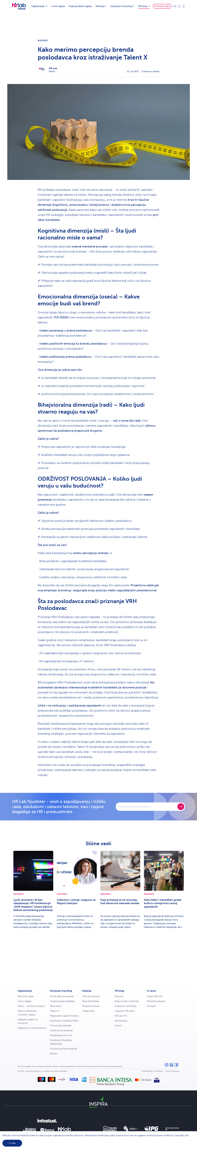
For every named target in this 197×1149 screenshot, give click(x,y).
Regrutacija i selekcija (127, 1001)
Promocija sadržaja (60, 1025)
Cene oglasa (58, 6)
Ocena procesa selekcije (63, 1048)
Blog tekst (55, 1006)
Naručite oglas (26, 996)
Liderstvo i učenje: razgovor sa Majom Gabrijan (76, 901)
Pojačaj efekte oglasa (80, 6)
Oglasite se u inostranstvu (32, 1027)
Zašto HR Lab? (155, 996)
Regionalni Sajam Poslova (64, 1015)
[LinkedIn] (171, 1066)
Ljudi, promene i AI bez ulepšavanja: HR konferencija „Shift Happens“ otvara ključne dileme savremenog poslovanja (33, 905)
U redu (12, 1143)
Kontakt (151, 1006)
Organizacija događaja (62, 1001)
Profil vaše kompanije (62, 996)
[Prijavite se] (180, 806)
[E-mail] (147, 806)
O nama (151, 990)
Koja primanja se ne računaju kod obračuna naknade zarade (119, 901)
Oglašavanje (25, 990)
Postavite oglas (162, 6)
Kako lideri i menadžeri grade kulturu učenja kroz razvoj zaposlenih (162, 903)
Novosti (43, 40)
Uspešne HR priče (125, 1010)
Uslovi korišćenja (172, 1071)
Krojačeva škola (90, 1006)
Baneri (53, 1053)
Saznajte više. (181, 1135)
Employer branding (61, 990)
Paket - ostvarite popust (31, 1006)
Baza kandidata (90, 1001)
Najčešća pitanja (156, 1001)
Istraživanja (121, 1020)
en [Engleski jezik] (174, 6)
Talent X (54, 1010)
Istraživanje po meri (61, 1035)
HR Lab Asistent (91, 996)
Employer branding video (64, 1020)
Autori (118, 1025)
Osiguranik (88, 1010)
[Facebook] (176, 1066)
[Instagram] (166, 1066)
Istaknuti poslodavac (61, 1030)
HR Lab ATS (121, 1015)
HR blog (119, 990)
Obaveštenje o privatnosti (152, 1071)
